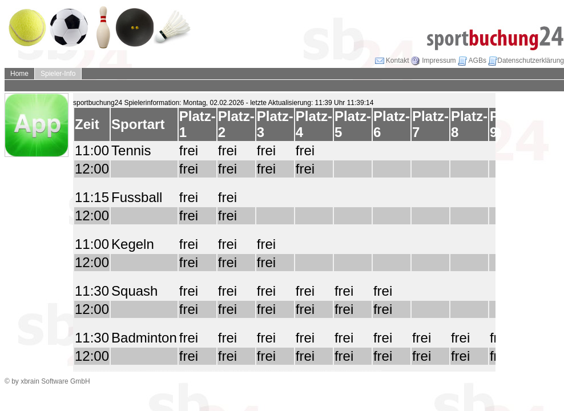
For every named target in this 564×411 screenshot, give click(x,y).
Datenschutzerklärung (526, 61)
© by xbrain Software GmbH (47, 381)
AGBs (472, 61)
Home (19, 74)
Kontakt (392, 61)
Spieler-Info (58, 74)
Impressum (433, 61)
